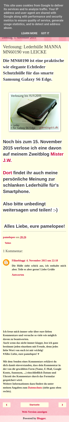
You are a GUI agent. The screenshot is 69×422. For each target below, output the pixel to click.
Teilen (8, 243)
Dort (7, 172)
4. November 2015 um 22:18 (42, 260)
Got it (45, 33)
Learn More (29, 33)
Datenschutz (35, 387)
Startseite (34, 404)
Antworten (18, 274)
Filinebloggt (18, 260)
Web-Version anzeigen (34, 411)
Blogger (41, 418)
